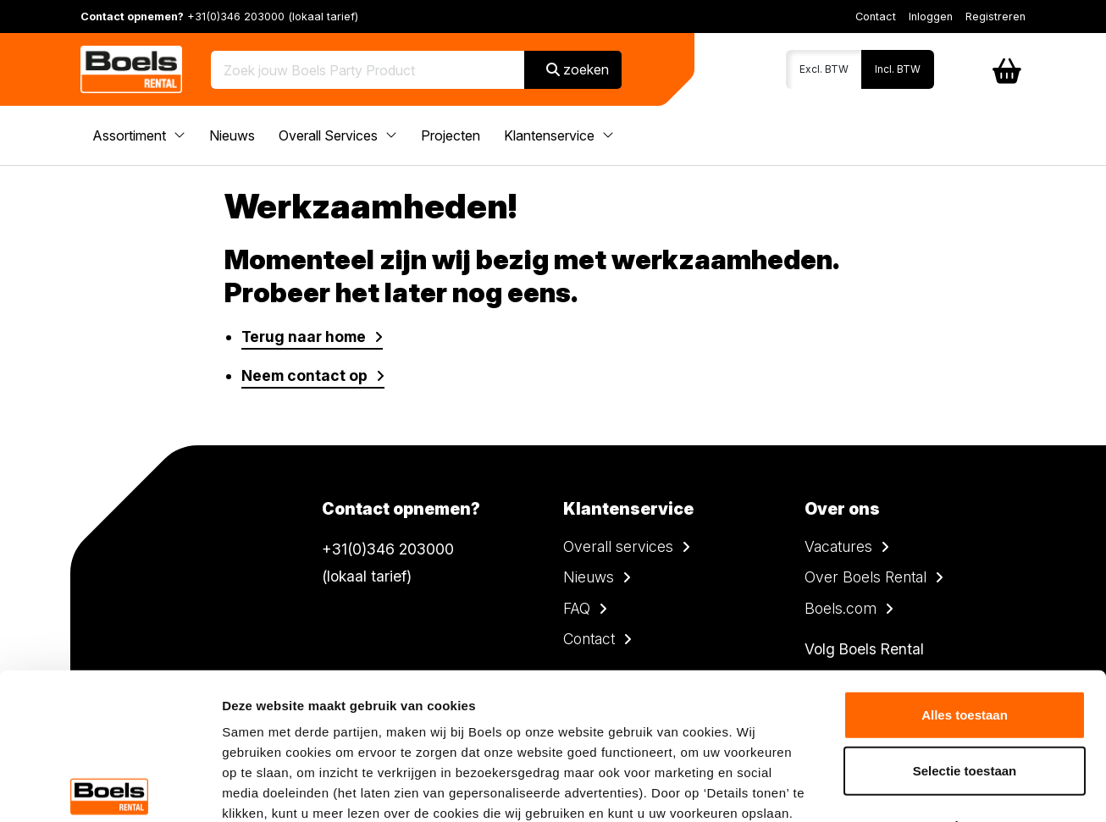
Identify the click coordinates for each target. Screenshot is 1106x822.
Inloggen (931, 16)
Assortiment (138, 135)
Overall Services (338, 135)
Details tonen (915, 788)
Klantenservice (559, 135)
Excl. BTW (824, 69)
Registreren (995, 16)
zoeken (577, 69)
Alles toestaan (964, 563)
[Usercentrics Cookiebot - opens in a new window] (110, 789)
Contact (875, 16)
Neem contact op (304, 375)
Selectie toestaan (965, 618)
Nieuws (232, 135)
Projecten (450, 135)
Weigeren (964, 674)
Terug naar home (303, 336)
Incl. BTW (898, 69)
